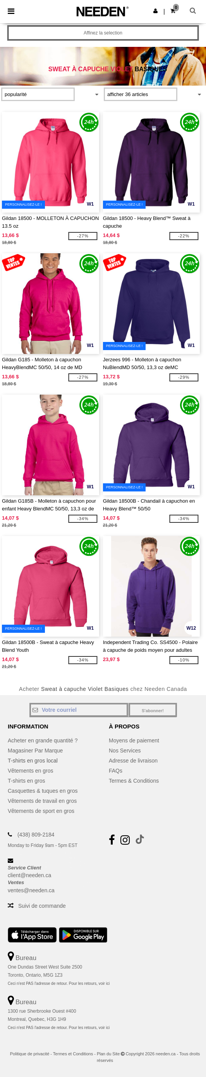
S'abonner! (153, 710)
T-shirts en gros (26, 781)
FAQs (115, 771)
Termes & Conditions (134, 781)
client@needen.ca (29, 875)
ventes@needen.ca (31, 890)
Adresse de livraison (133, 761)
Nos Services (125, 750)
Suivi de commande (42, 906)
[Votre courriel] (78, 710)
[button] (155, 11)
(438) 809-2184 (36, 834)
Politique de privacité (30, 1053)
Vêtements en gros (30, 771)
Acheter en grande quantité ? (43, 740)
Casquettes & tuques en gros (43, 791)
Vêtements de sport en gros (41, 811)
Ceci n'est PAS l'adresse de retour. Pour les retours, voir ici (59, 983)
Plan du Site (108, 1053)
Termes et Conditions (73, 1053)
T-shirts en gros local (33, 761)
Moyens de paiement (134, 740)
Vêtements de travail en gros (42, 801)
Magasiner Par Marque (35, 750)
